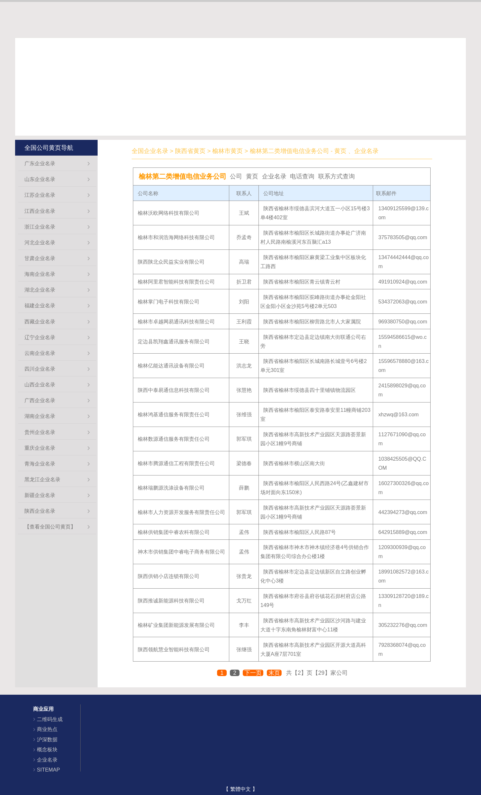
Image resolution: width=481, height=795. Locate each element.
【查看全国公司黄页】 (50, 526)
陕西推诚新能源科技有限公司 (171, 600)
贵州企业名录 (39, 432)
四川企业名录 (39, 369)
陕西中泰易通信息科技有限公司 (174, 390)
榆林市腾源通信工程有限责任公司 (176, 463)
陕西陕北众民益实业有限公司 (171, 262)
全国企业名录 (150, 151)
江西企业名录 (39, 211)
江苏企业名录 (39, 195)
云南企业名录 (39, 353)
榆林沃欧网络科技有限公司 (168, 213)
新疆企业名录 (39, 495)
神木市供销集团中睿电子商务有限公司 (181, 552)
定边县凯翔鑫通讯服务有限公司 (174, 341)
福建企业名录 (39, 305)
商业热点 (47, 729)
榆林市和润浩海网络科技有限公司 (176, 237)
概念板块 (47, 749)
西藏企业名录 (39, 321)
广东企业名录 (39, 163)
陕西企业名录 (39, 511)
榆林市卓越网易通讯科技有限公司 (176, 321)
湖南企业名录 (39, 416)
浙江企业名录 (39, 227)
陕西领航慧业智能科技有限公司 (174, 649)
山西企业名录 (39, 384)
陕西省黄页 (190, 151)
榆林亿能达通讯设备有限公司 (171, 365)
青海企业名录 (39, 463)
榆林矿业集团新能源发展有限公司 (176, 625)
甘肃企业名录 (39, 258)
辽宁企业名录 (39, 337)
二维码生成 (50, 719)
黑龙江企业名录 (42, 479)
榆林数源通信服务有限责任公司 (174, 439)
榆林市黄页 (227, 151)
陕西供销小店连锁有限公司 (168, 576)
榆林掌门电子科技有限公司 (168, 301)
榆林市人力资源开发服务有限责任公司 (181, 512)
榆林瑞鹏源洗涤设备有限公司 (171, 488)
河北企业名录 (39, 242)
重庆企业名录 (39, 448)
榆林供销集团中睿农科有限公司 (174, 532)
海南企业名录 (39, 274)
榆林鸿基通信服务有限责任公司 (174, 414)
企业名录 (47, 760)
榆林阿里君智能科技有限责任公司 (176, 282)
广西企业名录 (39, 400)
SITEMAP (48, 769)
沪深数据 (47, 739)
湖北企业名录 (39, 290)
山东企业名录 (39, 179)
